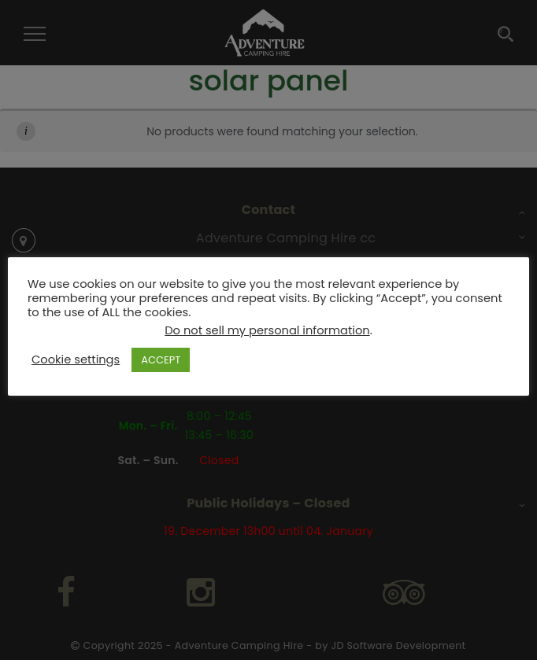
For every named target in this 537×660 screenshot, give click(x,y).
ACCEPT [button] (160, 359)
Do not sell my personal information (267, 330)
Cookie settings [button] (75, 359)
